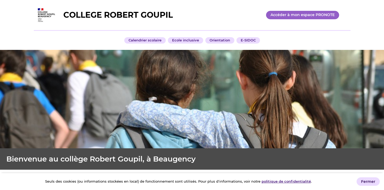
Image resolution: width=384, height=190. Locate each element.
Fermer (368, 181)
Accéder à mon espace (303, 14)
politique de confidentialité (286, 181)
